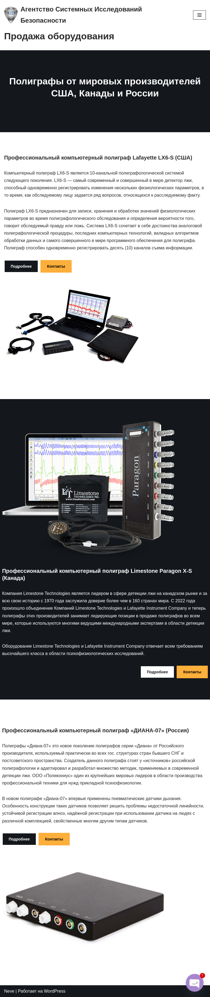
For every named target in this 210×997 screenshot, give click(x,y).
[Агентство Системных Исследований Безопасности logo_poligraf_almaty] (94, 15)
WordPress (55, 991)
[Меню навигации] (199, 15)
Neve (9, 991)
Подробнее (21, 266)
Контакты (56, 266)
